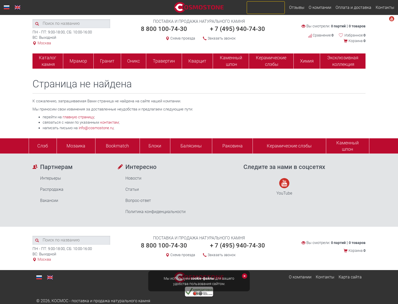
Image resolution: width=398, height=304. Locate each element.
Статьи (132, 189)
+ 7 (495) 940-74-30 (237, 28)
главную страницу (78, 117)
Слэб (42, 145)
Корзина (357, 41)
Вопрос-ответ (138, 200)
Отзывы (296, 7)
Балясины (191, 145)
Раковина (232, 145)
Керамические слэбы (271, 61)
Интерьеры (50, 178)
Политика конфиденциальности (155, 211)
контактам (109, 122)
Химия (307, 61)
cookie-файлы (202, 278)
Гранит (107, 61)
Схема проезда (182, 38)
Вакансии (49, 200)
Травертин (164, 61)
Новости (133, 178)
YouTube (284, 187)
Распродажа (51, 189)
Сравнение (321, 35)
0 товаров (357, 26)
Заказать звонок (222, 38)
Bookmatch (117, 145)
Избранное (355, 35)
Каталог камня (47, 61)
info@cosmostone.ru (96, 128)
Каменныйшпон (347, 146)
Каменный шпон (231, 61)
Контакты (385, 7)
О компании (320, 7)
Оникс (133, 61)
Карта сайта (350, 277)
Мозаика (76, 145)
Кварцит (197, 61)
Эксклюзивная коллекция (342, 61)
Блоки (154, 145)
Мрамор (78, 61)
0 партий (338, 26)
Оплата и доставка (353, 7)
